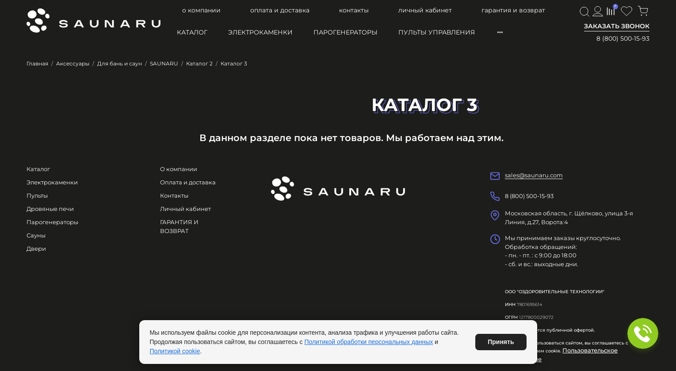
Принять (501, 341)
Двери (36, 248)
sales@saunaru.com (534, 175)
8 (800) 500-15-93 (622, 38)
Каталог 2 (199, 63)
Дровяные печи (50, 208)
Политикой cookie (175, 351)
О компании (201, 10)
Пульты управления (436, 32)
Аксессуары (72, 63)
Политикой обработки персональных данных (368, 341)
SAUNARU (164, 63)
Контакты (354, 10)
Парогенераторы (345, 32)
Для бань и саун (119, 63)
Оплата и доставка (279, 10)
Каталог (192, 32)
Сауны (36, 235)
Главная (37, 63)
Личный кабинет (425, 10)
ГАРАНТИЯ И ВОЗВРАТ (513, 10)
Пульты (37, 195)
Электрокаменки (260, 32)
